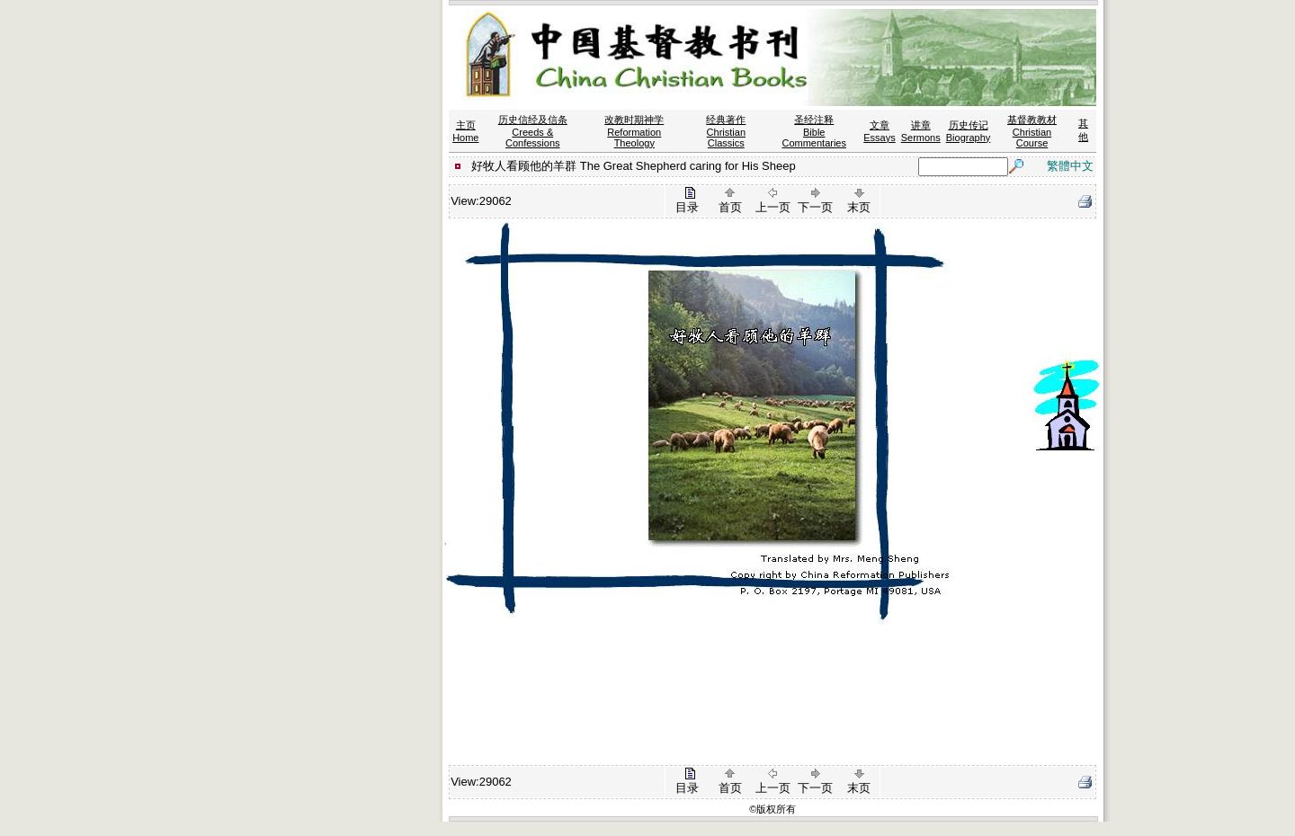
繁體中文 (1070, 166)
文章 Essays (879, 131)
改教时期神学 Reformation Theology (634, 131)
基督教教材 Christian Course (1032, 131)
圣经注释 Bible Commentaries (813, 131)
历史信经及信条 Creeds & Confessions (532, 131)
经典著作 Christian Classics (726, 131)
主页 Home (465, 131)
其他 (1083, 130)
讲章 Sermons (921, 131)
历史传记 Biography (968, 131)
